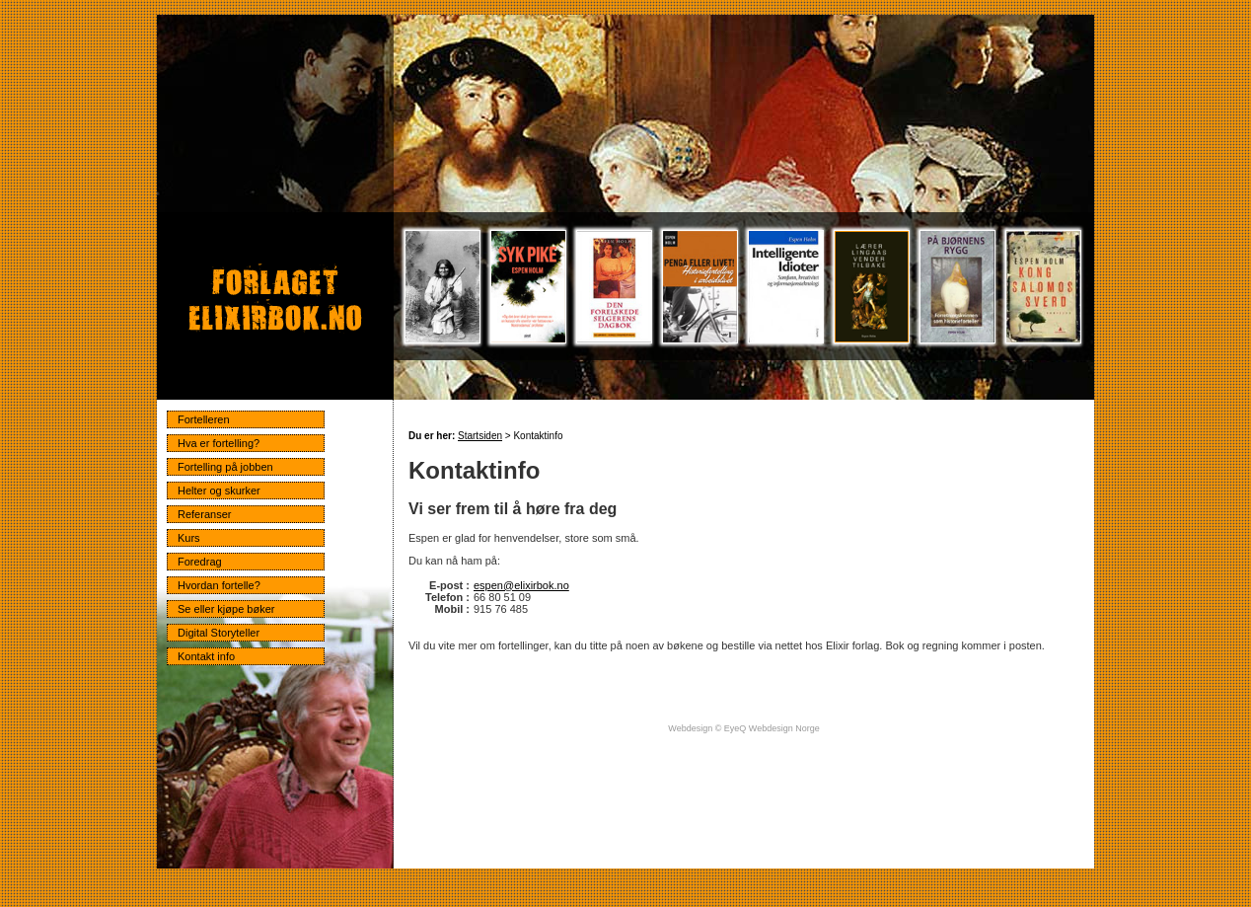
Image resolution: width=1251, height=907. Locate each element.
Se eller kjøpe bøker (226, 609)
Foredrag (200, 561)
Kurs (189, 538)
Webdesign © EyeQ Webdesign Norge (743, 728)
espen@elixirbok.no (521, 585)
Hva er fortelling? (218, 443)
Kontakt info (206, 656)
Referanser (204, 514)
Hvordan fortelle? (219, 585)
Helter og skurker (219, 490)
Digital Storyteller (218, 633)
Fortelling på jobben (225, 467)
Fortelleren (204, 419)
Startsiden (480, 435)
